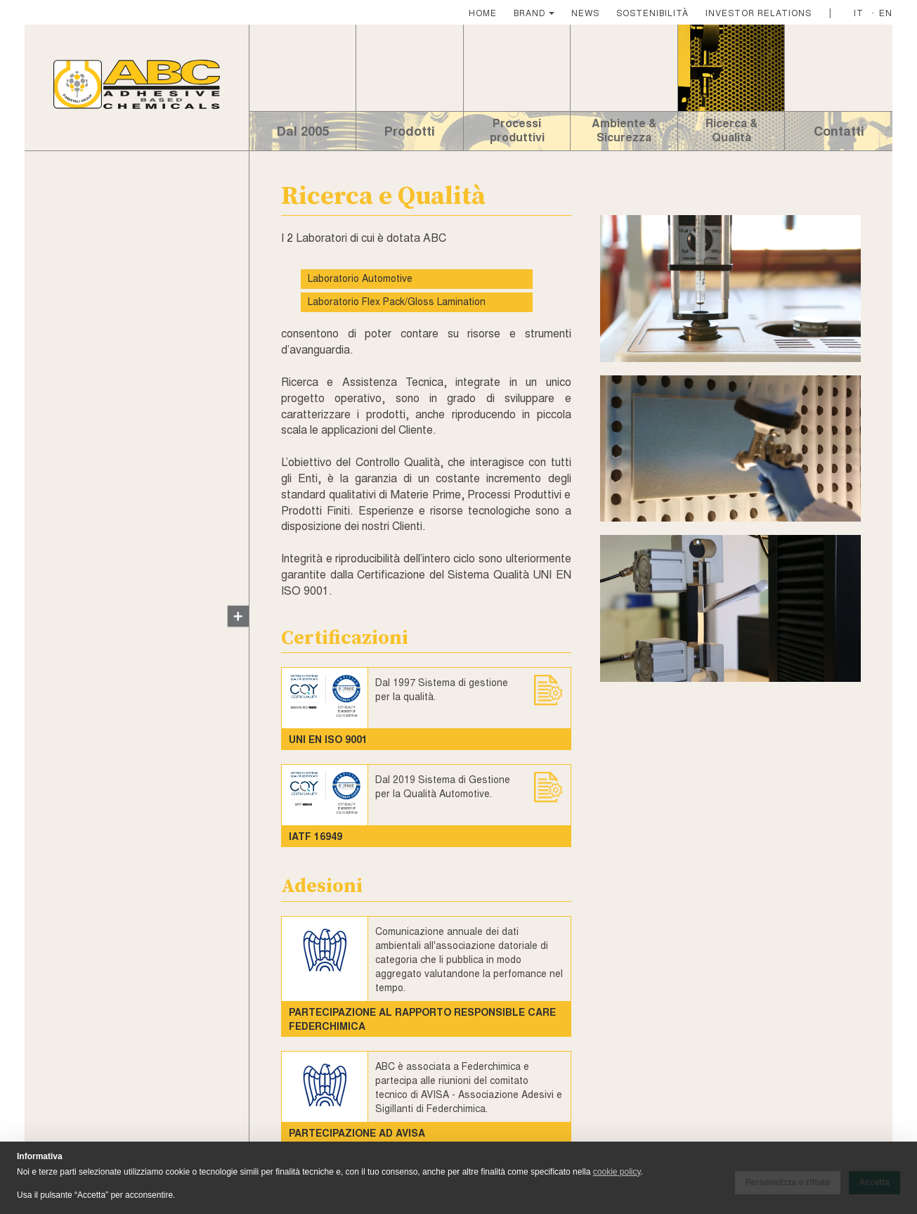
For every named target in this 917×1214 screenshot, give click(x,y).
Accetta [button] (874, 1182)
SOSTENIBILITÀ (652, 12)
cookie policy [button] (617, 1172)
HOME (483, 12)
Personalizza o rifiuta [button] (788, 1182)
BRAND (530, 12)
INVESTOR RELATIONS (758, 12)
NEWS (585, 12)
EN (885, 12)
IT (859, 12)
